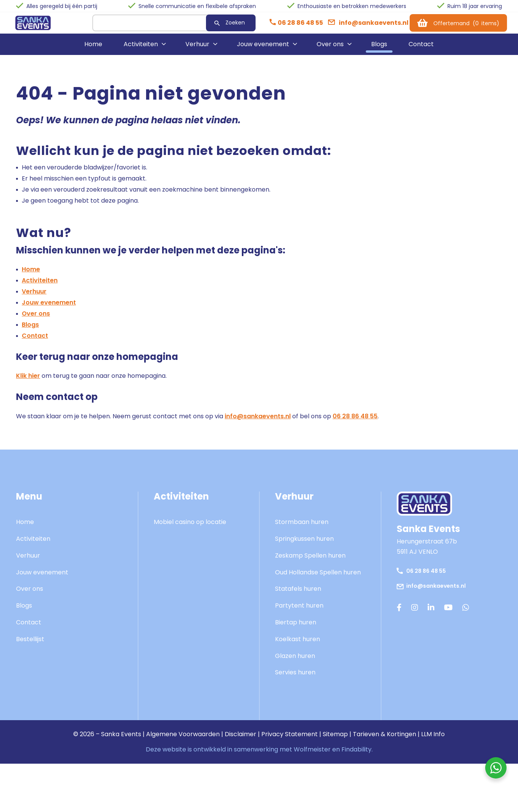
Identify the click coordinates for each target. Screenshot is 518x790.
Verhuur (197, 49)
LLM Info (433, 739)
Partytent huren (299, 610)
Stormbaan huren (301, 527)
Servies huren (295, 677)
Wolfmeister (312, 754)
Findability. (357, 754)
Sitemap (335, 739)
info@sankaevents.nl (258, 421)
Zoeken (220, 25)
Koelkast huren (297, 644)
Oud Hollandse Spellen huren (318, 577)
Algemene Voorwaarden (183, 739)
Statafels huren (298, 594)
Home (93, 49)
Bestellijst (30, 644)
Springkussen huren (304, 544)
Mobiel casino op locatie (190, 527)
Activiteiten (141, 49)
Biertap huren (295, 627)
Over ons (330, 49)
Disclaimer (240, 739)
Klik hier (28, 381)
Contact (421, 49)
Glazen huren (295, 661)
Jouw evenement (263, 49)
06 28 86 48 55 (355, 421)
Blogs (379, 49)
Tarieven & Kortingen (384, 739)
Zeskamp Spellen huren (310, 560)
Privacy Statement (289, 739)
